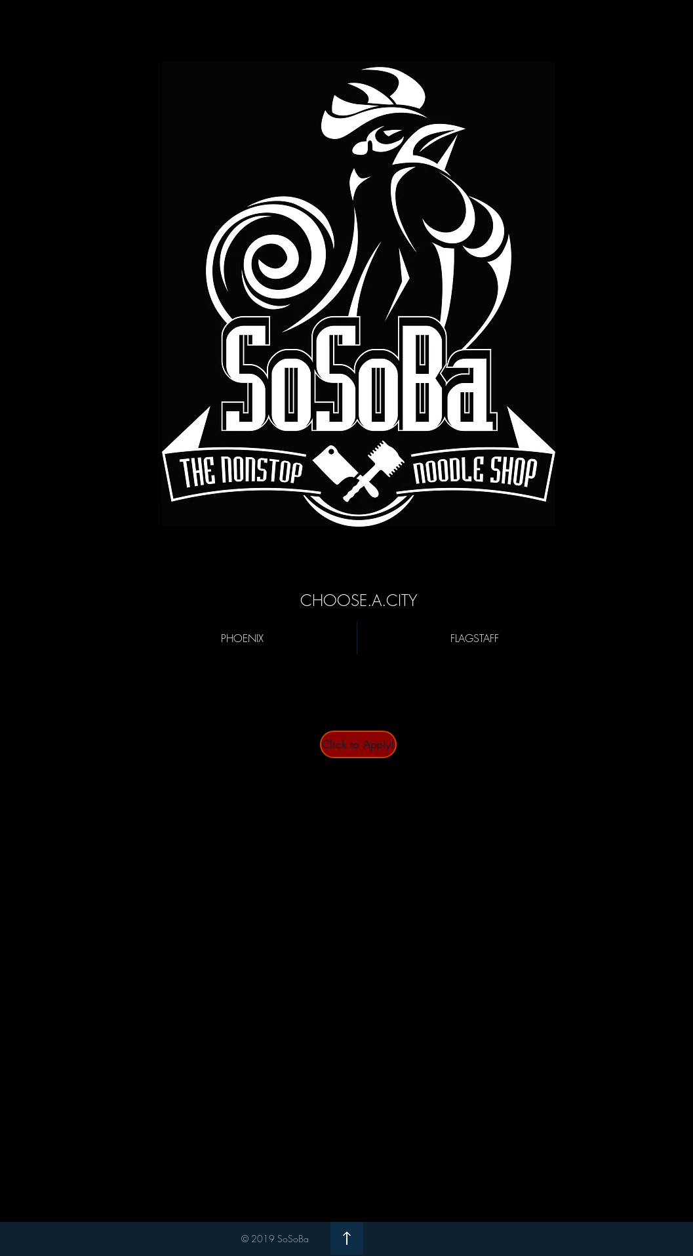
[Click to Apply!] (358, 744)
